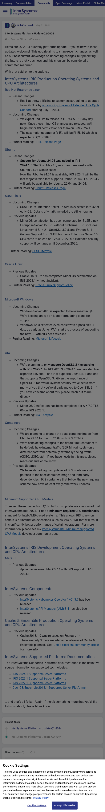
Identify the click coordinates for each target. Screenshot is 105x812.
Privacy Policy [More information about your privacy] (41, 799)
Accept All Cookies (64, 807)
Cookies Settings (36, 807)
